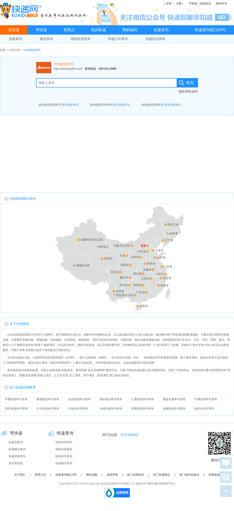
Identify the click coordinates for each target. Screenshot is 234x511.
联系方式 (40, 474)
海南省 (143, 306)
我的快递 (98, 30)
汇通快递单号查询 (142, 399)
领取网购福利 (188, 91)
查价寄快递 (16, 463)
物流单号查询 (63, 456)
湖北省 (137, 273)
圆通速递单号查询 (48, 399)
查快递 (13, 30)
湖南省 (137, 285)
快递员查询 (16, 442)
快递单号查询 (63, 442)
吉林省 (174, 233)
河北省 (141, 251)
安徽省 (147, 269)
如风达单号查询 (204, 408)
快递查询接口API (66, 474)
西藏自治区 (83, 265)
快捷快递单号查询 (174, 408)
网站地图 (91, 474)
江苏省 (168, 266)
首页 (3, 50)
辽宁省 (169, 240)
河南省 (151, 263)
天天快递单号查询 (48, 408)
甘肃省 (101, 246)
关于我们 (20, 474)
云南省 (120, 291)
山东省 (161, 257)
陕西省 (125, 265)
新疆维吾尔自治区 (92, 239)
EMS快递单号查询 (16, 408)
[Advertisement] (117, 152)
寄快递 (41, 30)
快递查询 (15, 39)
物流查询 (46, 39)
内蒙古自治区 (121, 245)
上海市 (160, 273)
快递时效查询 (17, 456)
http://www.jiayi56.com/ (68, 68)
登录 (169, 3)
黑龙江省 (173, 224)
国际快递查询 (80, 39)
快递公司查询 (118, 39)
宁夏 (122, 255)
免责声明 (112, 474)
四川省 (115, 272)
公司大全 (14, 50)
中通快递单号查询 (205, 399)
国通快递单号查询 (142, 408)
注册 (179, 3)
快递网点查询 (17, 449)
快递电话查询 (155, 39)
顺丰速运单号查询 (111, 399)
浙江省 (167, 278)
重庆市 (124, 277)
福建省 (164, 285)
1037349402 (130, 435)
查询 (190, 83)
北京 (143, 245)
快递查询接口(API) (210, 30)
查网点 (69, 30)
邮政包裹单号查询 (174, 399)
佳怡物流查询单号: (58, 104)
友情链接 (214, 474)
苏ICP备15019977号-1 (161, 483)
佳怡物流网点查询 (23, 198)
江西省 (145, 278)
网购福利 (129, 30)
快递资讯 (161, 30)
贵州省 (123, 285)
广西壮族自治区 (123, 295)
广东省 (140, 292)
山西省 (134, 257)
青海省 (108, 258)
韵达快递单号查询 (79, 399)
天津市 (159, 250)
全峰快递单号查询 (111, 408)
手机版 (193, 3)
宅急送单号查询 (78, 408)
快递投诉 (205, 3)
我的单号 (221, 3)
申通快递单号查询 (16, 399)
